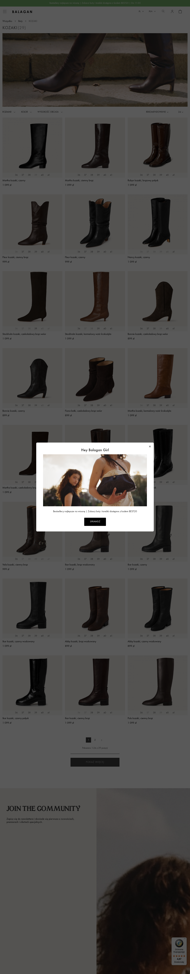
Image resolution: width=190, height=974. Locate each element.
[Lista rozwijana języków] (141, 11)
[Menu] (185, 939)
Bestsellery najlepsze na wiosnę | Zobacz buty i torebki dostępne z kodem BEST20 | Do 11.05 (95, 3)
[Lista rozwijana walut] (152, 11)
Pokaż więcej (95, 762)
